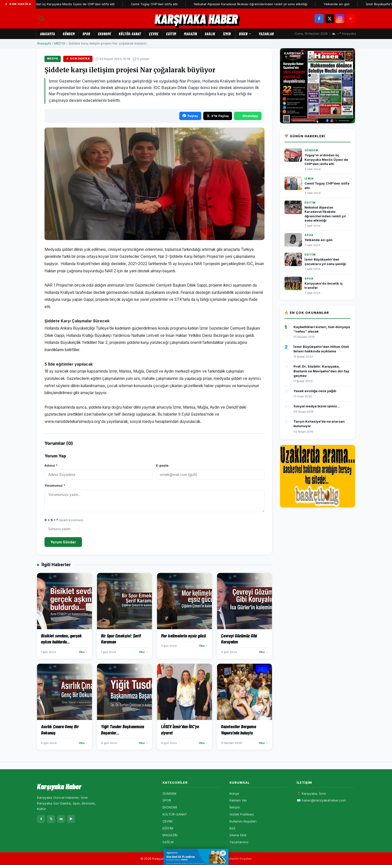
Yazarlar (266, 34)
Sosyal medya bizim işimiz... (317, 406)
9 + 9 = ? (63, 520)
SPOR (86, 34)
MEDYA (59, 43)
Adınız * (51, 465)
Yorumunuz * (54, 485)
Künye (234, 793)
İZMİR (227, 34)
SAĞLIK (210, 34)
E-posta (162, 465)
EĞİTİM (171, 34)
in (61, 819)
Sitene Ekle (238, 835)
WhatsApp (247, 116)
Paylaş (190, 116)
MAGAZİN (190, 34)
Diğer (245, 34)
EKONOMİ (104, 34)
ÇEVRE (153, 34)
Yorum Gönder (63, 542)
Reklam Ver (238, 800)
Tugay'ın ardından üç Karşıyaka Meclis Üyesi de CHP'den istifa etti (70, 4)
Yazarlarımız (239, 842)
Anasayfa (47, 34)
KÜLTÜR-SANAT (130, 34)
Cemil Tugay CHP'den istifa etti (159, 4)
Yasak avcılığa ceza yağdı (315, 391)
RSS (233, 828)
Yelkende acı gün (341, 4)
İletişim (235, 807)
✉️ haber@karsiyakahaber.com (321, 800)
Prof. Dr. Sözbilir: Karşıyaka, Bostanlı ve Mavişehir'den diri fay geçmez (321, 370)
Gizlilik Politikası (242, 814)
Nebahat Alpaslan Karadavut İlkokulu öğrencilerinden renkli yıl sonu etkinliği (255, 4)
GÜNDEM (69, 34)
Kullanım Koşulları (243, 821)
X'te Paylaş (217, 116)
